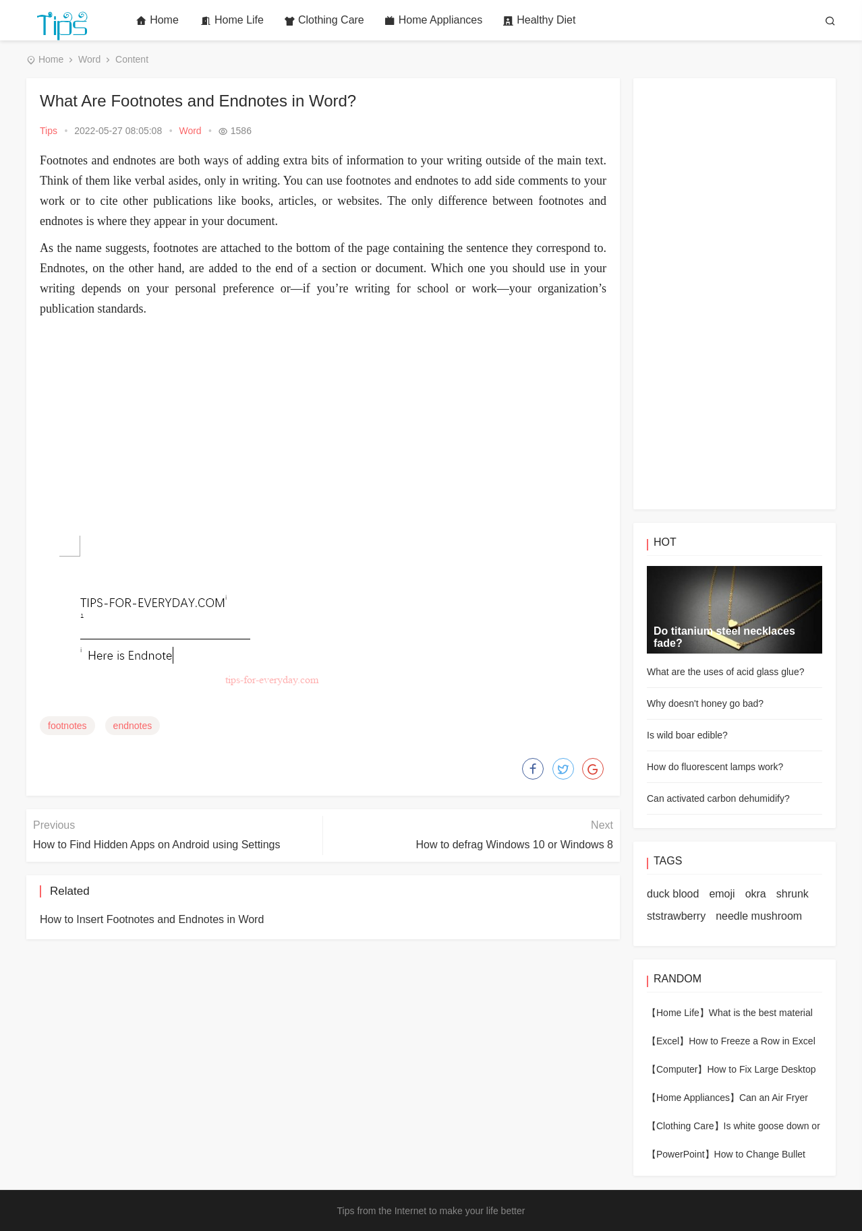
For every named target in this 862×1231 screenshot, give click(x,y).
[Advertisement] (323, 419)
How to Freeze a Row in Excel (752, 1041)
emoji (722, 893)
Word (89, 59)
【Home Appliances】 (693, 1097)
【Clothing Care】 (685, 1125)
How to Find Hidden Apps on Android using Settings (156, 844)
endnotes (132, 725)
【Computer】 (677, 1069)
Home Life (232, 20)
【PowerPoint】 (680, 1154)
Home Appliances (433, 20)
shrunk (792, 893)
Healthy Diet (538, 20)
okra (755, 893)
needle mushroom (759, 916)
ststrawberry (676, 916)
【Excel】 (668, 1041)
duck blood (673, 893)
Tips (48, 130)
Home (157, 20)
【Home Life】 (678, 1012)
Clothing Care (324, 20)
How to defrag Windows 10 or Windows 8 (514, 844)
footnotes (67, 725)
